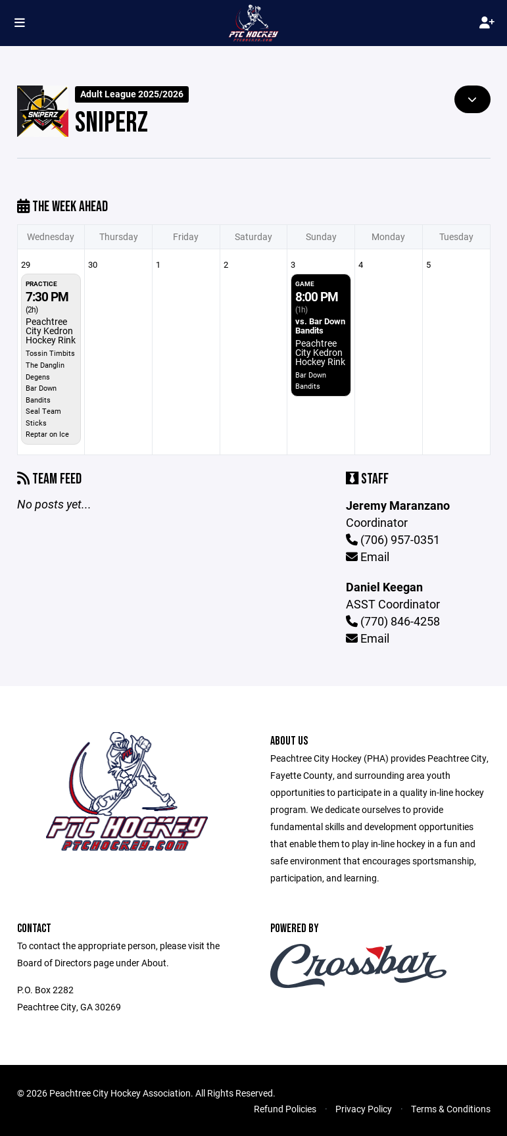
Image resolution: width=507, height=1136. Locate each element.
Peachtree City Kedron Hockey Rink (51, 330)
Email (367, 556)
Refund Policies (285, 1108)
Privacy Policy (363, 1108)
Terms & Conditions (451, 1108)
